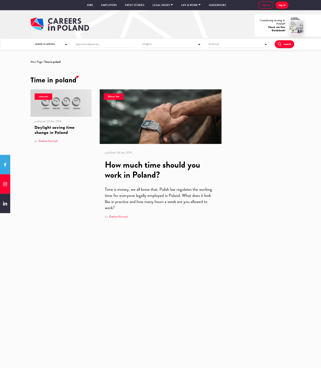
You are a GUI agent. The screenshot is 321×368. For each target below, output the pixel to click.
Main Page (36, 62)
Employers (109, 5)
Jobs (90, 5)
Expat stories (134, 5)
